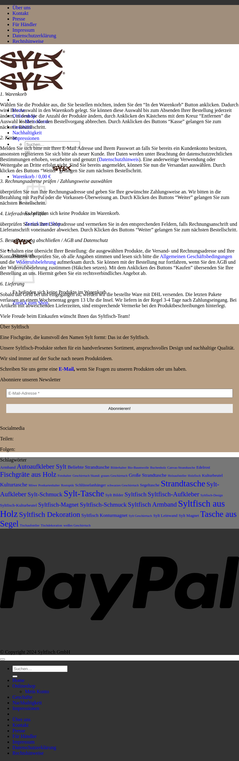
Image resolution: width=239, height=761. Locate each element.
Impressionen (25, 138)
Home (18, 680)
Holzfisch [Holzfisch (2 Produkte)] (194, 475)
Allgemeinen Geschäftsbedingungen (196, 256)
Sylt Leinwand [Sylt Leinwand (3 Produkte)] (165, 515)
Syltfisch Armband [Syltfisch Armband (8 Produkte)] (152, 504)
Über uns (21, 7)
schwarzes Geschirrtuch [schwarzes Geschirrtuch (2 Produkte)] (122, 485)
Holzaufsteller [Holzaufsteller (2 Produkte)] (177, 475)
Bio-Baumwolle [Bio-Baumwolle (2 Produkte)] (138, 467)
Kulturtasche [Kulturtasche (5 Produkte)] (13, 485)
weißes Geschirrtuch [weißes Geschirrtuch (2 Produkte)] (77, 525)
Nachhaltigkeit (27, 132)
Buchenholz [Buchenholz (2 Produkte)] (158, 467)
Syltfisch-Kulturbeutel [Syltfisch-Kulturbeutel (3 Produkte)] (18, 505)
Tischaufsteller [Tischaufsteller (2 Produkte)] (30, 525)
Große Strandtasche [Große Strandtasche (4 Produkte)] (147, 475)
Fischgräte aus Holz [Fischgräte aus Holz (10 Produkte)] (28, 474)
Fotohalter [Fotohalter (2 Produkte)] (64, 475)
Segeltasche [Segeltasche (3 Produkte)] (150, 485)
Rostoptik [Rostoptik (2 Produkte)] (67, 485)
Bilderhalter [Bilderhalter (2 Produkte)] (119, 467)
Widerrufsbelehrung (36, 262)
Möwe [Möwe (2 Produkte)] (33, 485)
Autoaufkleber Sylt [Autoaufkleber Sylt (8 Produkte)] (41, 466)
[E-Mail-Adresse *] (119, 393)
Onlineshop (23, 686)
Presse (18, 18)
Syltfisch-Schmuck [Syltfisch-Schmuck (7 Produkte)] (103, 504)
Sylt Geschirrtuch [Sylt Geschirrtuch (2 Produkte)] (140, 515)
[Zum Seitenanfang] (2, 659)
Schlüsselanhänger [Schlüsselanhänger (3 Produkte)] (90, 485)
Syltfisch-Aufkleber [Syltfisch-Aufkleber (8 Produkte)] (173, 494)
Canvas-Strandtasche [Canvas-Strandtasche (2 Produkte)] (181, 467)
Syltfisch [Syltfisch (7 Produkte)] (135, 494)
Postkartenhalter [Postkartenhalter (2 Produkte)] (49, 485)
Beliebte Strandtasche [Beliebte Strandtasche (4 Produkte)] (88, 467)
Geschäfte (22, 697)
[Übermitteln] (14, 676)
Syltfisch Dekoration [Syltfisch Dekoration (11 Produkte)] (49, 514)
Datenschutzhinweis (119, 159)
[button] (42, 176)
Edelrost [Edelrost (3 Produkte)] (203, 467)
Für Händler (24, 24)
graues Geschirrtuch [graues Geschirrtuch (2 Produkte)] (114, 475)
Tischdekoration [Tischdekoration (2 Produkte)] (51, 525)
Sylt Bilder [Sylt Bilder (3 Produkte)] (114, 495)
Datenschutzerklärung (34, 35)
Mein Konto (37, 691)
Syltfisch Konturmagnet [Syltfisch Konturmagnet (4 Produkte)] (105, 515)
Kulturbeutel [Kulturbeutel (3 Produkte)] (212, 475)
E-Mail (66, 369)
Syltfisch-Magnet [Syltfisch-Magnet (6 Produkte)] (58, 504)
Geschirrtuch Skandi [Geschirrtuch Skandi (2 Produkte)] (86, 475)
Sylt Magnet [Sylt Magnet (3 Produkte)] (189, 515)
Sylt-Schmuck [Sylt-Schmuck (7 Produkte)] (45, 494)
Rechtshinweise (28, 41)
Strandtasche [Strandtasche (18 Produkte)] (183, 483)
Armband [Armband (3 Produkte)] (8, 467)
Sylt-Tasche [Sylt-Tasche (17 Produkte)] (84, 493)
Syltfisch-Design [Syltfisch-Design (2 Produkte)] (211, 495)
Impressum (23, 30)
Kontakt (20, 13)
